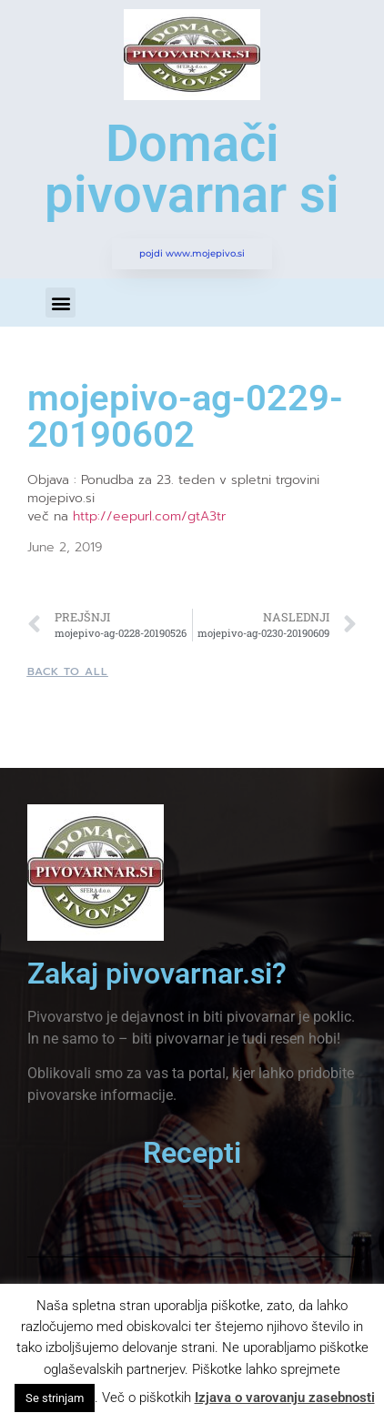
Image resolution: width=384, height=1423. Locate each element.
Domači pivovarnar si (192, 169)
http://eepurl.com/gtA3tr (149, 516)
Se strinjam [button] (54, 1398)
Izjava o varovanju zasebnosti (285, 1397)
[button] (60, 303)
